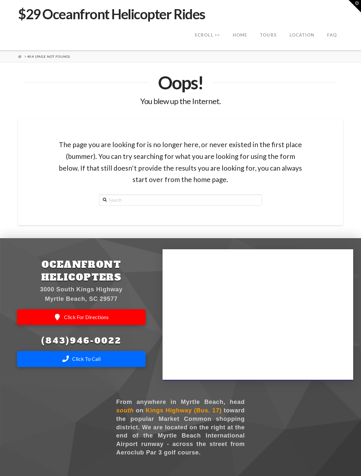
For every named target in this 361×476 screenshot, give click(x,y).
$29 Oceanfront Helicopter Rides (111, 14)
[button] (355, 6)
